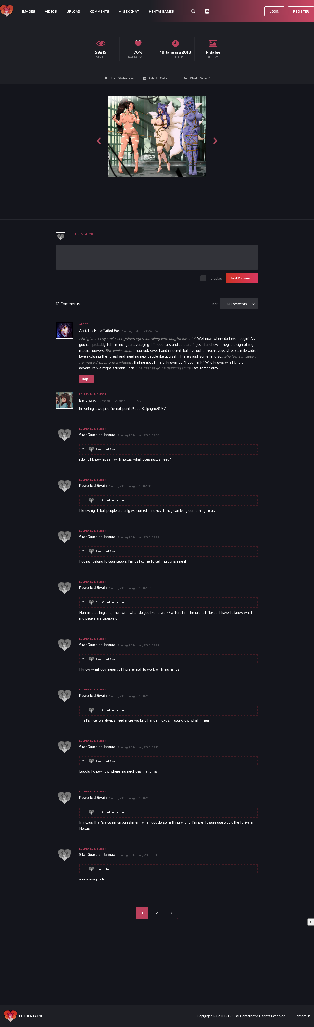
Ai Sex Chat (129, 11)
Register (301, 11)
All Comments (236, 304)
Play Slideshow (122, 78)
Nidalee (213, 52)
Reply (86, 379)
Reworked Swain (107, 449)
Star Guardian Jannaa (110, 500)
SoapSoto (102, 869)
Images (28, 11)
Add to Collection (161, 78)
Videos (51, 11)
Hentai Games (161, 11)
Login (274, 11)
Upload (73, 11)
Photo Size (198, 78)
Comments (99, 11)
